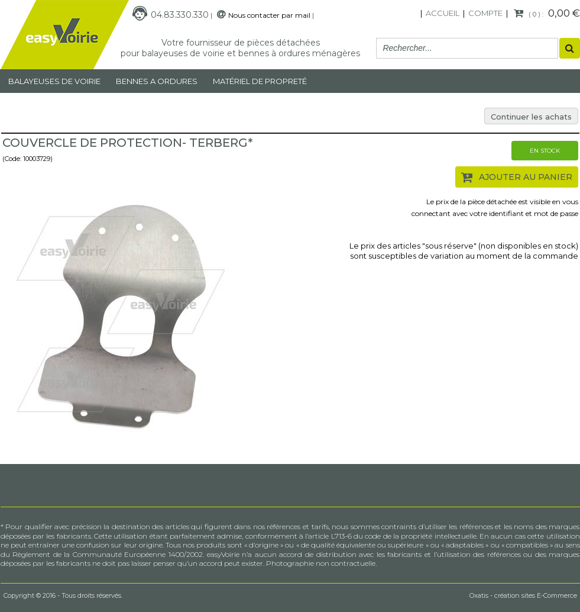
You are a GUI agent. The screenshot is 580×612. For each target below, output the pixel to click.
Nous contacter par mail (269, 15)
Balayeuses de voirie (54, 81)
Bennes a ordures (156, 81)
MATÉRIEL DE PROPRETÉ (260, 81)
